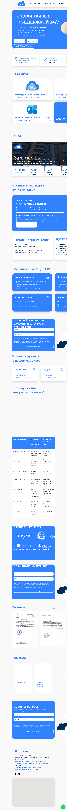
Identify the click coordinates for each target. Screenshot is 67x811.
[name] (19, 41)
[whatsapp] (16, 774)
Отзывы (52, 3)
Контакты (60, 3)
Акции (46, 3)
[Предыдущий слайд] (2, 678)
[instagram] (19, 774)
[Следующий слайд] (64, 678)
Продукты (32, 3)
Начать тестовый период (24, 46)
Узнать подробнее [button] (27, 225)
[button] (22, 682)
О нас (39, 3)
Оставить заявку (33, 346)
